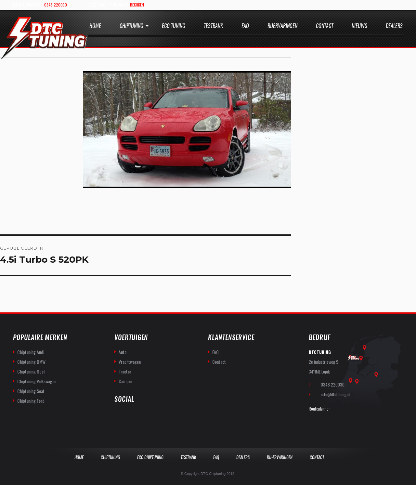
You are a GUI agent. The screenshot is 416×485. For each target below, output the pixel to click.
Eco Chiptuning (150, 457)
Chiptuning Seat (31, 390)
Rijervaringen (282, 25)
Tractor (125, 371)
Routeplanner (319, 408)
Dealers (394, 25)
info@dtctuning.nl (335, 394)
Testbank (213, 25)
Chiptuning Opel (31, 371)
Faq (245, 25)
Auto (122, 351)
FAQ (215, 351)
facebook (119, 416)
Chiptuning (131, 25)
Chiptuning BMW (31, 361)
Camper (125, 381)
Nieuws (359, 25)
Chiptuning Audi (30, 351)
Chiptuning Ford (31, 400)
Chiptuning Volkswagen (36, 381)
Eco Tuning (173, 25)
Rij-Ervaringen (279, 457)
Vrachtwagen (130, 361)
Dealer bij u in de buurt (115, 4)
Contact (324, 25)
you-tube (134, 416)
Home (95, 25)
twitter (148, 416)
